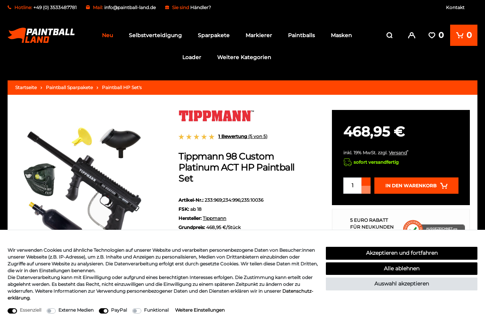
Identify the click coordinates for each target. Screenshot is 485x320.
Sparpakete (214, 35)
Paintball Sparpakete (69, 86)
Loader (191, 57)
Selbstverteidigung (155, 35)
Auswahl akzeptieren (401, 283)
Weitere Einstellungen (200, 310)
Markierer (259, 35)
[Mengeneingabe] (352, 185)
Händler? (200, 7)
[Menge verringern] (366, 189)
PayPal (119, 310)
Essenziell (30, 310)
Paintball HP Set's (122, 86)
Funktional (156, 310)
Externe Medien (76, 310)
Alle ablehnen (401, 268)
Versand (398, 152)
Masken (341, 35)
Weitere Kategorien (244, 57)
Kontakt (455, 7)
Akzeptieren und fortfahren (402, 252)
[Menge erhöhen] (366, 181)
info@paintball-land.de (130, 7)
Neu (107, 35)
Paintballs (301, 35)
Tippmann (214, 217)
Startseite (26, 86)
